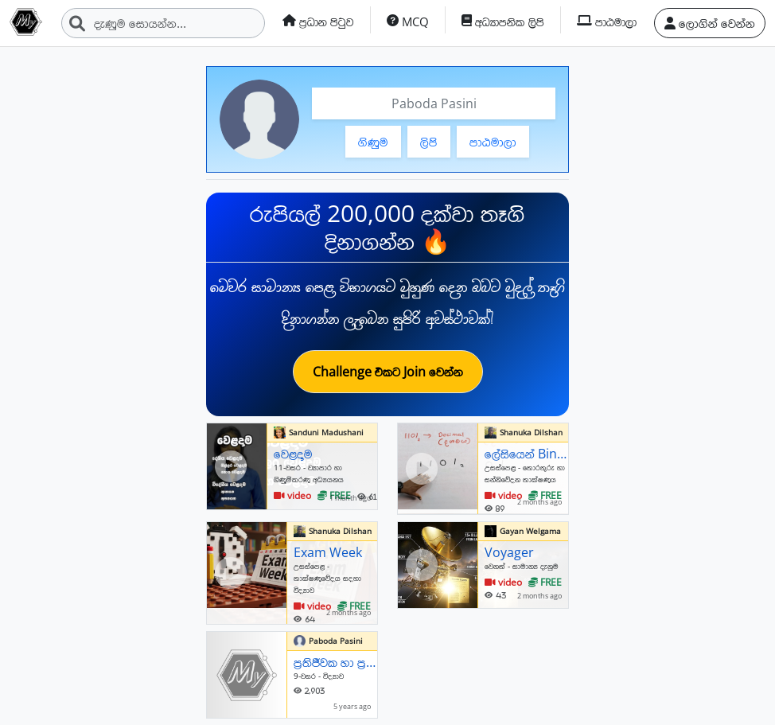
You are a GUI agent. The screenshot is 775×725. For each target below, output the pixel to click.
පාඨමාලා (492, 141)
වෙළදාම (293, 454)
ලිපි (429, 141)
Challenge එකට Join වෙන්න (388, 371)
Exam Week (328, 552)
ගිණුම (373, 141)
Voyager (509, 552)
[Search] (163, 23)
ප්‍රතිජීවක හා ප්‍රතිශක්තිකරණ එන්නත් (335, 662)
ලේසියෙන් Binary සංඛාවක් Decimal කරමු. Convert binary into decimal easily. (526, 454)
